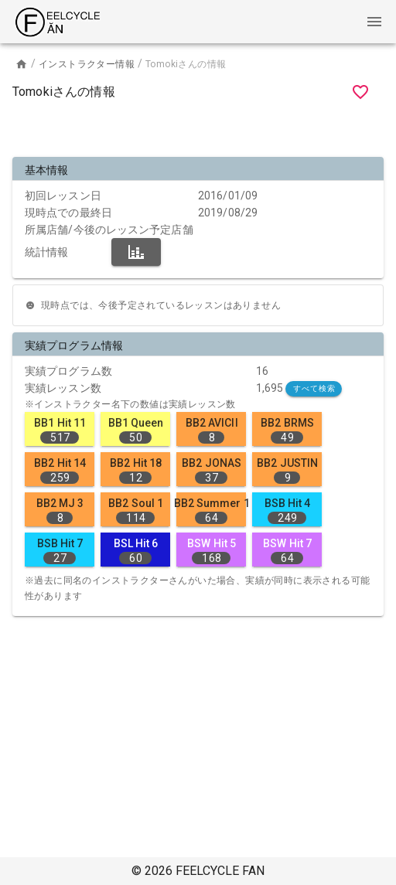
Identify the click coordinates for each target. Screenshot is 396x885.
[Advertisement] (198, 131)
